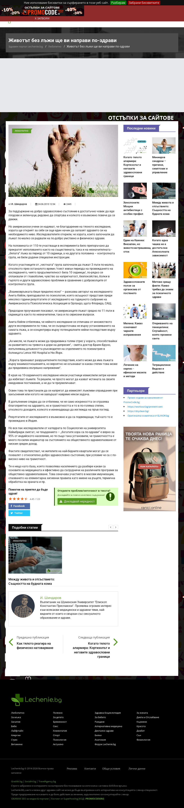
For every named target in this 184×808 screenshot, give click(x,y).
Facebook (18, 506)
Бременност (60, 721)
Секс (55, 726)
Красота (141, 726)
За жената (142, 712)
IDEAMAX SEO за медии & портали (30, 798)
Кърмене (142, 721)
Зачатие (15, 721)
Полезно (58, 712)
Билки (98, 735)
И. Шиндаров (19, 204)
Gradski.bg (16, 781)
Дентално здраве (104, 730)
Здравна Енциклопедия (108, 712)
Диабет (141, 730)
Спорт (56, 735)
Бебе (14, 726)
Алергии (15, 735)
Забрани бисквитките (144, 3)
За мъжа (16, 717)
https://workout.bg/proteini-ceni (145, 406)
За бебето (100, 717)
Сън (139, 735)
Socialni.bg (30, 781)
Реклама (72, 768)
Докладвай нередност (77, 501)
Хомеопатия (60, 730)
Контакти (90, 768)
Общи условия (111, 768)
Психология (59, 739)
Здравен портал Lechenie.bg (25, 46)
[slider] (18, 498)
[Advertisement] (92, 85)
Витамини (16, 744)
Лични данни (137, 768)
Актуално (58, 744)
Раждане (99, 721)
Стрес (14, 739)
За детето (58, 717)
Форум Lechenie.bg (105, 744)
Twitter (17, 513)
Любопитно (54, 46)
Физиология (143, 739)
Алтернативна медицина (108, 726)
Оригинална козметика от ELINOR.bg (148, 415)
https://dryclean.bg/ (138, 411)
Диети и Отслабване (148, 717)
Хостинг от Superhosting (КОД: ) (77, 798)
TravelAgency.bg (47, 781)
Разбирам (118, 3)
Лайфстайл (17, 730)
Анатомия (100, 739)
